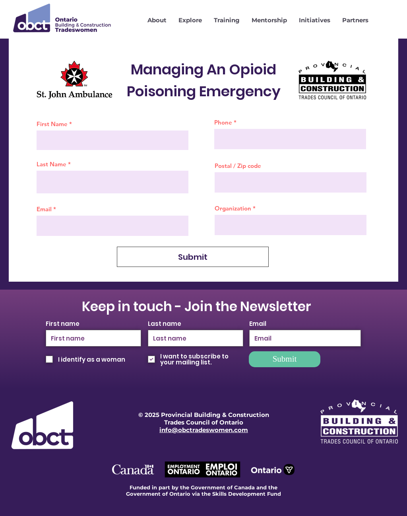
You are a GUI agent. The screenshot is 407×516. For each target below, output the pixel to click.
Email (44, 209)
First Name (52, 124)
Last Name (51, 164)
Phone (223, 122)
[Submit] (193, 257)
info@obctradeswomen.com (203, 430)
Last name (164, 324)
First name (62, 324)
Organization (233, 208)
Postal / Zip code (238, 166)
